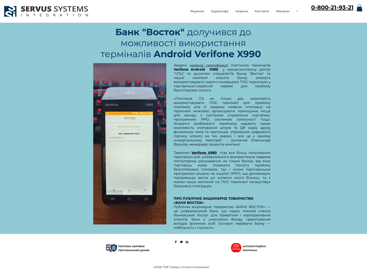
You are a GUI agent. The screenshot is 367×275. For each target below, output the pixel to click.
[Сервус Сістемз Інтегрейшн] (176, 242)
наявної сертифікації (209, 65)
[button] (197, 9)
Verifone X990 (204, 153)
